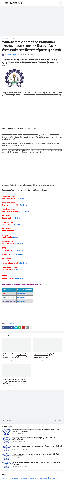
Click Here (20, 199)
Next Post (58, 421)
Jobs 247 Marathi (13, 2)
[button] (2, 2)
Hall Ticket (23, 478)
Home (3, 38)
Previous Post (6, 421)
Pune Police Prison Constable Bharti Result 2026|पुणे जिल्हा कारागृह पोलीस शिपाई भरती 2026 (37, 447)
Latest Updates (11, 38)
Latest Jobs (32, 478)
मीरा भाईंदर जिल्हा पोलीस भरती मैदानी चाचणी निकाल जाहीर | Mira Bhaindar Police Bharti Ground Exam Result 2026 (35, 430)
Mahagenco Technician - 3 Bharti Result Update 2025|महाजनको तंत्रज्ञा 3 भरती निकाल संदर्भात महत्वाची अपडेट (15, 356)
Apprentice (6, 478)
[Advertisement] (32, 20)
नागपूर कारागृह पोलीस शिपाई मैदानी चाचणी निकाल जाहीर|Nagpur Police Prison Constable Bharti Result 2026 (36, 438)
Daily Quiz (15, 478)
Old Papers (53, 478)
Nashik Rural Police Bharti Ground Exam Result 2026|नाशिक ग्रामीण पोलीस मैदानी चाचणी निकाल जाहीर (35, 455)
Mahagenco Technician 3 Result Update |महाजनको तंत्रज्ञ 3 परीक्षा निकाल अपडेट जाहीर (14, 381)
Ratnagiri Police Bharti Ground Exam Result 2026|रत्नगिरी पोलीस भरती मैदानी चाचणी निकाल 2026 (36, 463)
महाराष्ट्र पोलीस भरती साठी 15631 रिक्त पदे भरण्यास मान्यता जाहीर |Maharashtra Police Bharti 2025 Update (47, 356)
